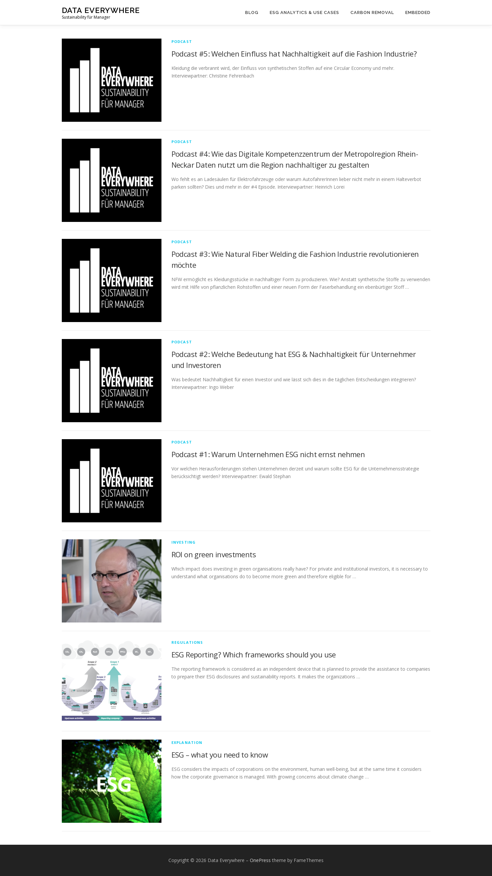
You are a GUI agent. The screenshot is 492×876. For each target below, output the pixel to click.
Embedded (418, 12)
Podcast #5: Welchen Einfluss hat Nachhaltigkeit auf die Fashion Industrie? (294, 54)
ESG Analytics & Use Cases (304, 12)
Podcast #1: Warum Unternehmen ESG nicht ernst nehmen (268, 454)
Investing (183, 542)
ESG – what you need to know (219, 755)
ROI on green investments (213, 554)
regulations (187, 642)
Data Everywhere (101, 10)
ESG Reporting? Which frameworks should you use (253, 654)
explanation (187, 742)
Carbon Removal (372, 12)
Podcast (181, 41)
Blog (251, 12)
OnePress (260, 860)
